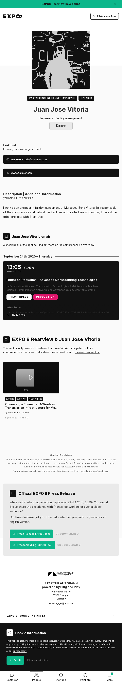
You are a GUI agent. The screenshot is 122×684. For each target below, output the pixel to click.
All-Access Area (105, 16)
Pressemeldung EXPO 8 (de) (32, 544)
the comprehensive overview (76, 244)
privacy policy (20, 651)
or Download (67, 534)
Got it (15, 660)
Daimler (61, 125)
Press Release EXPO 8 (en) (31, 533)
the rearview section (87, 352)
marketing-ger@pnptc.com (95, 471)
